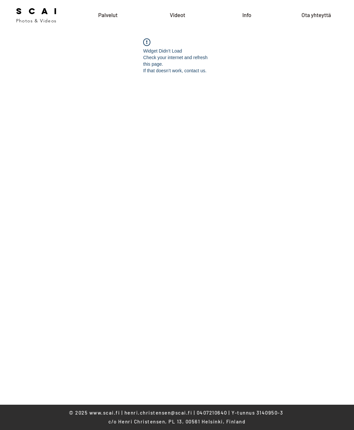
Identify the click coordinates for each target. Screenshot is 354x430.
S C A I (37, 11)
